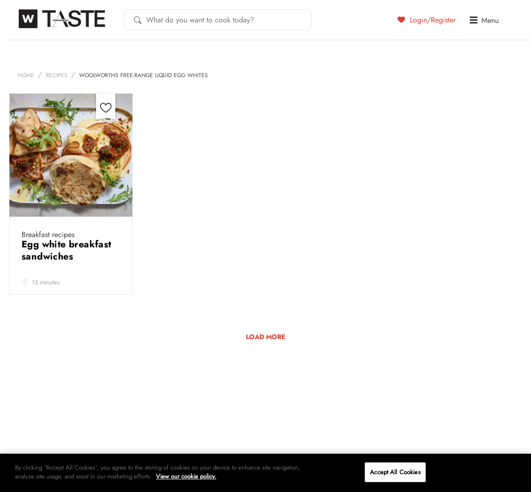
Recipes (56, 75)
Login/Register (427, 19)
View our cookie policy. (186, 476)
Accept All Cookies (395, 472)
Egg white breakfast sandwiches (66, 250)
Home (26, 75)
